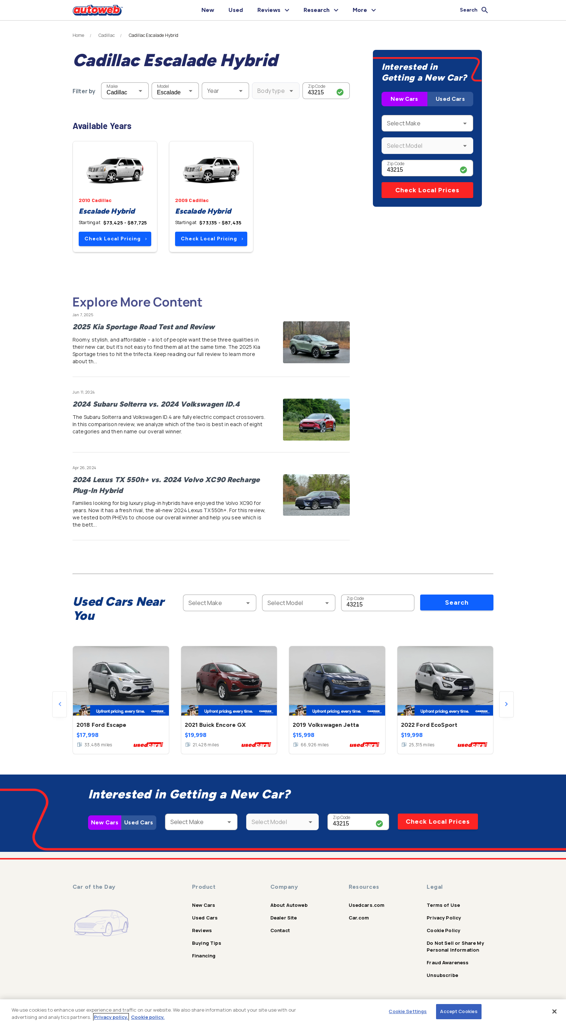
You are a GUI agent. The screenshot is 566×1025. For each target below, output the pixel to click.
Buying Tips (206, 943)
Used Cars (450, 98)
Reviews (202, 930)
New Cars (404, 98)
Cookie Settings (408, 1011)
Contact (280, 930)
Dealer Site (283, 917)
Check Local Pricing (115, 239)
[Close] (554, 1011)
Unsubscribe (442, 975)
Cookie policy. (148, 1017)
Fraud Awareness (448, 962)
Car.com (359, 917)
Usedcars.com (367, 905)
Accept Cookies (459, 1011)
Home (78, 35)
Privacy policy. (111, 1017)
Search (457, 602)
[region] (283, 1012)
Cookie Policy (443, 930)
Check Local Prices (427, 190)
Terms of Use (443, 905)
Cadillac (107, 35)
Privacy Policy (444, 917)
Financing (203, 955)
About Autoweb (289, 905)
